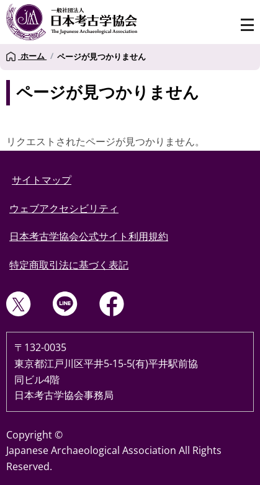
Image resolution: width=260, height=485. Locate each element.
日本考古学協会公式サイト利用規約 (88, 236)
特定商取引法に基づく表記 (68, 265)
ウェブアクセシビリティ (64, 208)
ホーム (26, 56)
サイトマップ (41, 180)
